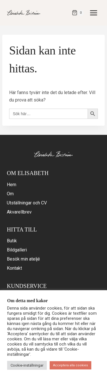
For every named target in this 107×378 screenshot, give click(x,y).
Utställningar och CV (27, 203)
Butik (12, 240)
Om (10, 193)
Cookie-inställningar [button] (27, 365)
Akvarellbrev (19, 212)
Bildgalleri (17, 250)
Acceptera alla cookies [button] (70, 365)
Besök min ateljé (23, 259)
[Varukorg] (78, 13)
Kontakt (14, 268)
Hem (11, 184)
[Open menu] (93, 13)
